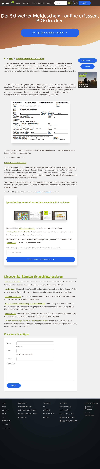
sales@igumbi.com (67, 417)
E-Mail (9, 351)
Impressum (6, 424)
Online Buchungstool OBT (27, 410)
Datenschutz (6, 421)
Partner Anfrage (65, 410)
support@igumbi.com (68, 421)
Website (9, 359)
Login (76, 3)
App (28, 3)
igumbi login (6, 428)
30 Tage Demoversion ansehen (50, 32)
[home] (5, 58)
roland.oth (48, 192)
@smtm (39, 192)
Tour (23, 3)
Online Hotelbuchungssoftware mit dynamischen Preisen (26, 321)
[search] (69, 3)
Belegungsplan (10, 313)
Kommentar (11, 363)
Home (18, 3)
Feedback (46, 410)
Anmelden (84, 3)
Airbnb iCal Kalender (12, 282)
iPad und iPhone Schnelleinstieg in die (25, 304)
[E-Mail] (40, 252)
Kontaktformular (65, 407)
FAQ (44, 407)
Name (9, 343)
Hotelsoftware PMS (25, 407)
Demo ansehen (87, 60)
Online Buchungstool (13, 296)
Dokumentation (48, 414)
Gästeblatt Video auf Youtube (15, 162)
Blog (48, 3)
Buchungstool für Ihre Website (18, 232)
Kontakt (41, 3)
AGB (3, 417)
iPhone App (11, 242)
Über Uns (5, 410)
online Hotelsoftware (26, 228)
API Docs (46, 417)
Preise (34, 3)
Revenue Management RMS (27, 414)
